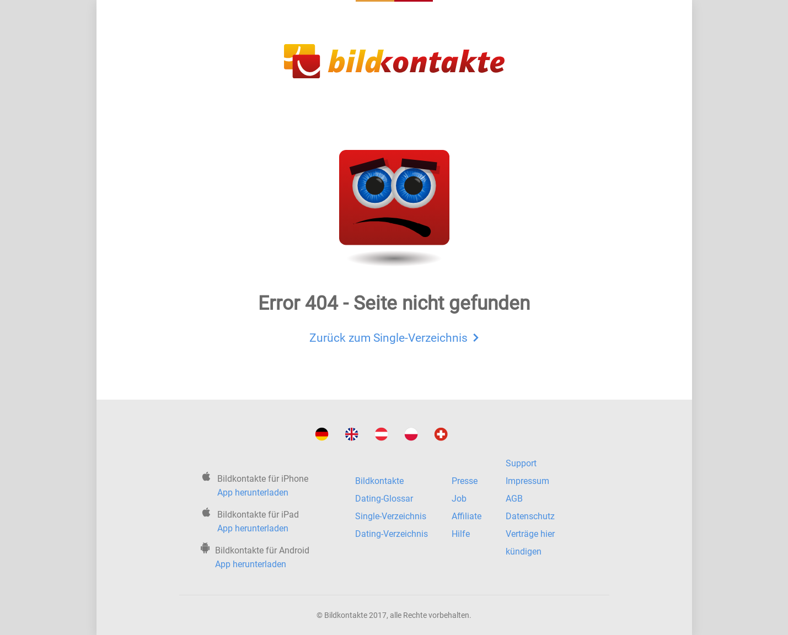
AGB (514, 498)
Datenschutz (530, 516)
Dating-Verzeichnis (391, 534)
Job (459, 498)
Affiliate (466, 516)
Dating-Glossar (384, 498)
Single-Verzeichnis (390, 516)
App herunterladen (252, 492)
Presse (465, 481)
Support (521, 463)
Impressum (527, 481)
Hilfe (461, 534)
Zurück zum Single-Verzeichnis (394, 336)
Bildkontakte (379, 481)
